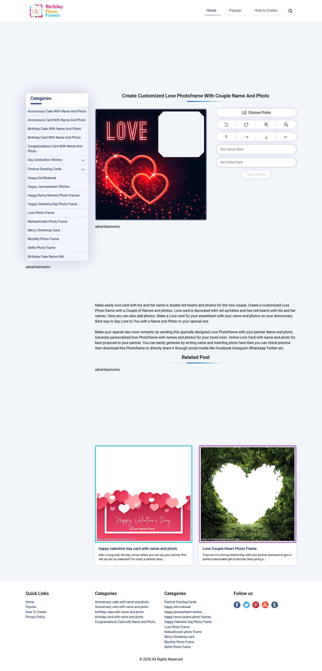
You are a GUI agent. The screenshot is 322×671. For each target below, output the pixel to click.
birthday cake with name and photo (55, 139)
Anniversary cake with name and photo (53, 114)
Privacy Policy (35, 617)
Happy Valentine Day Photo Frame (53, 216)
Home (211, 10)
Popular (235, 10)
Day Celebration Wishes (45, 171)
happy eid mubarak (42, 190)
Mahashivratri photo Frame (48, 234)
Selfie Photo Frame (42, 261)
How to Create (265, 10)
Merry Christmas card (44, 243)
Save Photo (256, 174)
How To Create (36, 612)
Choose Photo (256, 112)
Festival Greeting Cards (45, 181)
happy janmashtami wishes (49, 198)
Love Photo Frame (41, 225)
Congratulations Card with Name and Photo (56, 159)
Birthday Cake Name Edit (46, 270)
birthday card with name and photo (55, 148)
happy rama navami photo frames (54, 207)
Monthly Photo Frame (44, 252)
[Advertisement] (161, 55)
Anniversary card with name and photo (53, 128)
